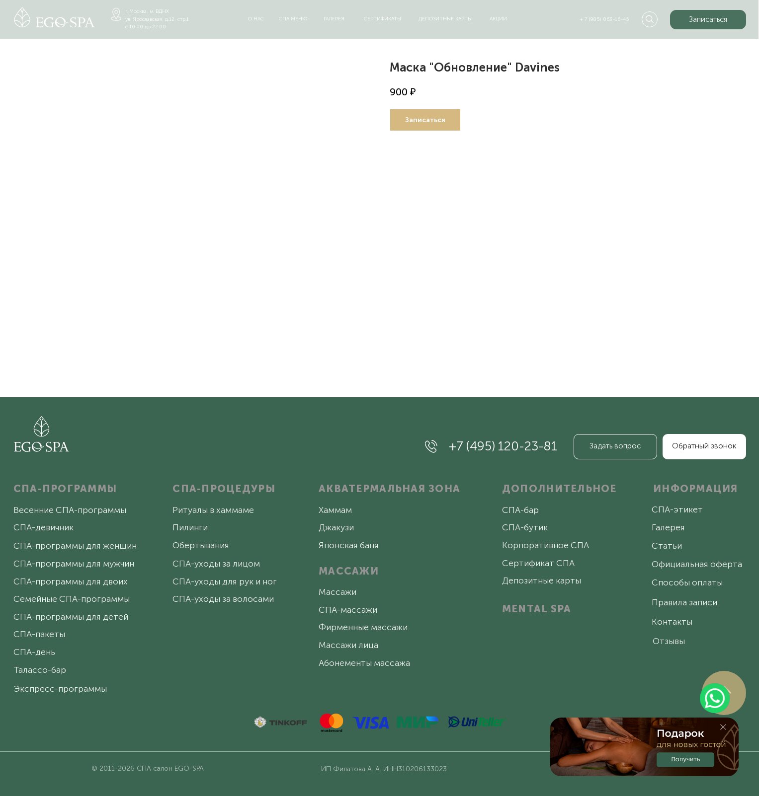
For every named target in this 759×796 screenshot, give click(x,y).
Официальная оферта (697, 564)
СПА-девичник (43, 527)
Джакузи (336, 527)
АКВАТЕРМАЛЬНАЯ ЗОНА (389, 489)
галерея (334, 18)
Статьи (667, 545)
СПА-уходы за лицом (216, 563)
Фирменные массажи (363, 627)
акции (498, 18)
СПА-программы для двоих (70, 581)
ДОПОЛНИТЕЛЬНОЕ (559, 489)
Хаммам (335, 510)
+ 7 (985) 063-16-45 (604, 19)
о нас (256, 18)
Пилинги (190, 527)
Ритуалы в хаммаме (213, 510)
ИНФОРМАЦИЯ (695, 489)
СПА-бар (520, 510)
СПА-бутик (525, 527)
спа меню (293, 18)
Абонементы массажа (364, 662)
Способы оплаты (687, 582)
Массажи (337, 591)
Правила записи (684, 602)
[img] (54, 17)
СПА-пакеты (39, 634)
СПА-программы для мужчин (73, 563)
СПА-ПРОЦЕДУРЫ (223, 489)
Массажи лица (348, 645)
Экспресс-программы (60, 688)
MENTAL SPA (537, 609)
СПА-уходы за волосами (223, 598)
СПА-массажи (348, 609)
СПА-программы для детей (70, 616)
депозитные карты (445, 18)
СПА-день (34, 652)
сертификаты (382, 18)
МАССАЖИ (349, 571)
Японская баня (349, 545)
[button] (708, 19)
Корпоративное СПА (545, 545)
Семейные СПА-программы (71, 598)
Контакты (672, 621)
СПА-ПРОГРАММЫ (65, 489)
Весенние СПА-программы (69, 510)
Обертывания (200, 545)
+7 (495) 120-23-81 (503, 446)
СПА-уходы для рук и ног (224, 581)
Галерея (668, 527)
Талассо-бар (39, 669)
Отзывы (669, 641)
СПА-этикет (677, 509)
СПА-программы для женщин (75, 545)
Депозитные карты (541, 580)
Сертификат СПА (538, 563)
